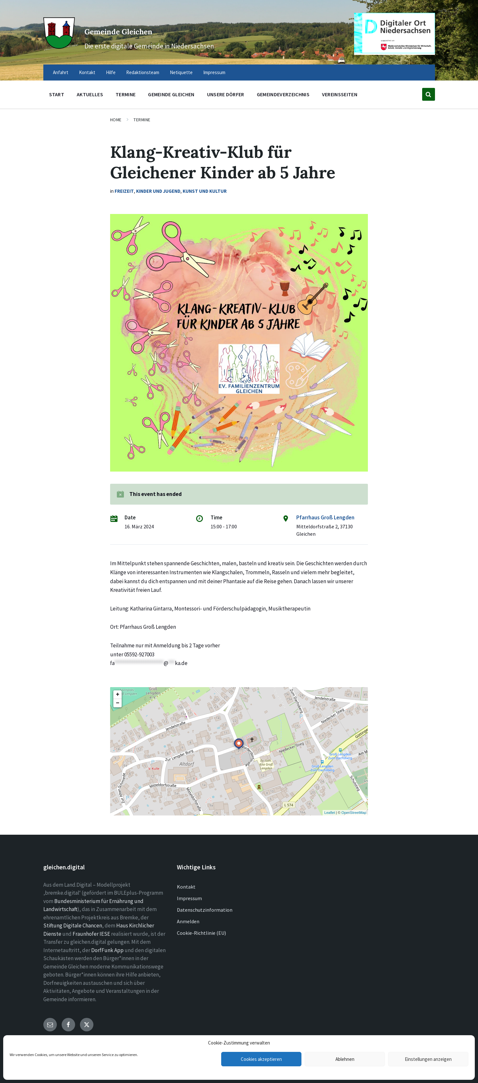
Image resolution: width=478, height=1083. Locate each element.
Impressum (189, 898)
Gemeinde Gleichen (158, 28)
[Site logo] (57, 45)
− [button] (117, 703)
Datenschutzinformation (204, 910)
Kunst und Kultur (205, 191)
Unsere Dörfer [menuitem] (225, 94)
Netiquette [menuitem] (181, 72)
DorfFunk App (107, 950)
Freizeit (124, 191)
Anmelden (188, 921)
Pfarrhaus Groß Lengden (325, 517)
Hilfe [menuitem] (111, 72)
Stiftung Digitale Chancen (72, 925)
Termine (142, 120)
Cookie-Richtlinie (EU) (201, 933)
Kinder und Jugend (158, 191)
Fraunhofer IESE (91, 933)
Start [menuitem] (57, 94)
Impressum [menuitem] (214, 72)
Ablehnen (344, 1059)
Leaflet (329, 812)
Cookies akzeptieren (261, 1059)
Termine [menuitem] (125, 94)
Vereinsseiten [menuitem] (339, 94)
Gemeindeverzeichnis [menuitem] (283, 94)
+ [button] (117, 694)
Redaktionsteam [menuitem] (142, 72)
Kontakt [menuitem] (87, 72)
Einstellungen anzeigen (428, 1059)
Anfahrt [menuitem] (60, 72)
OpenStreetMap (353, 812)
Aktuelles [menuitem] (90, 94)
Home (116, 120)
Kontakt (186, 886)
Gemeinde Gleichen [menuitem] (171, 94)
